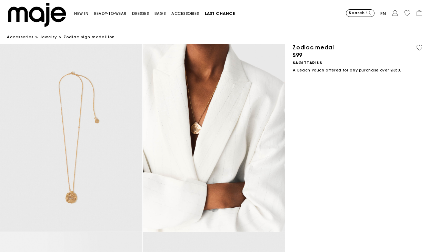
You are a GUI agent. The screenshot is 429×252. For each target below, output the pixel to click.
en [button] (383, 13)
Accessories (20, 37)
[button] (84, 14)
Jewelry (48, 37)
